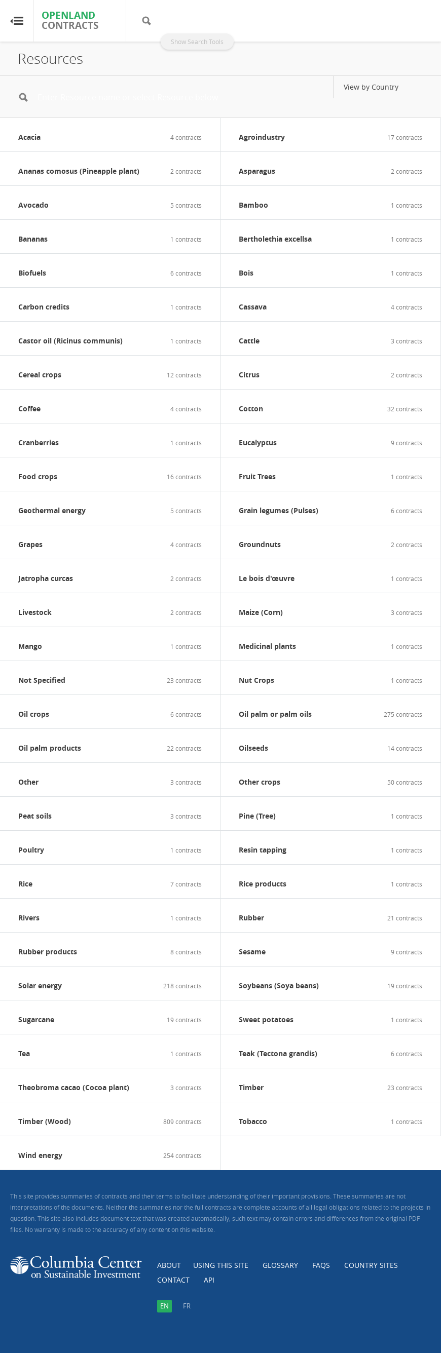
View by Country (371, 87)
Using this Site (220, 1265)
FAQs (321, 1265)
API (209, 1280)
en (164, 1305)
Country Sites (371, 1265)
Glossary (280, 1265)
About (169, 1265)
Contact (173, 1280)
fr (187, 1305)
